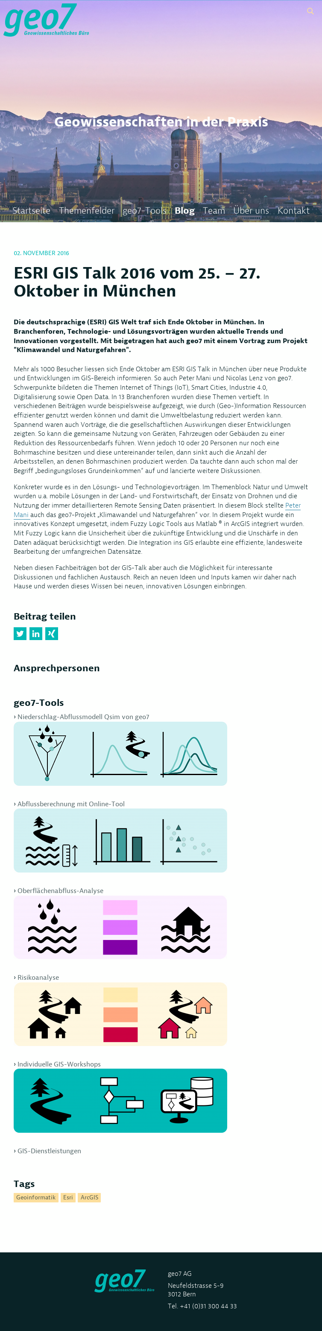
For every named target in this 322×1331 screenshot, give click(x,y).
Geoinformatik (36, 1198)
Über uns (251, 211)
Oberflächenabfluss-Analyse (120, 922)
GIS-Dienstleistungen (49, 1150)
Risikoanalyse (120, 1009)
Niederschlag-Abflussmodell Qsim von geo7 (120, 749)
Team (214, 211)
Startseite (31, 211)
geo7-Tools (145, 211)
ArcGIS (89, 1198)
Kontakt (294, 211)
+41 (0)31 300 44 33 (208, 1306)
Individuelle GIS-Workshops (120, 1096)
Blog (185, 211)
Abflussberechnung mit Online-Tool (120, 836)
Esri (68, 1198)
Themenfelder (86, 211)
